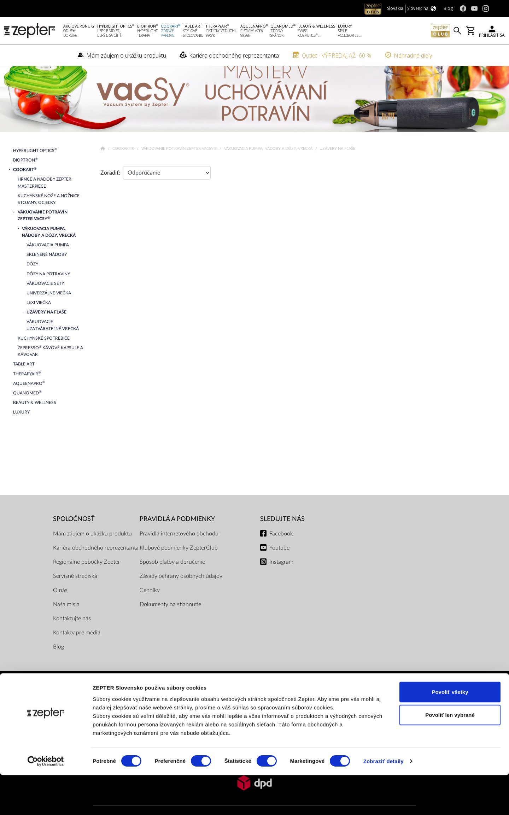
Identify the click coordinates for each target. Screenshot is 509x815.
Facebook (281, 547)
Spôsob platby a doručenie (172, 575)
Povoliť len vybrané (450, 755)
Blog (58, 660)
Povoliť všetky (450, 731)
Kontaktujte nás (72, 632)
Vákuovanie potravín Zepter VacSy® (179, 162)
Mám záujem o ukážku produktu (92, 547)
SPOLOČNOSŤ (74, 532)
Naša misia (66, 618)
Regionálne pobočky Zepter (86, 575)
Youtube (279, 561)
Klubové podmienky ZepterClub (179, 561)
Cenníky (150, 603)
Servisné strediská (75, 589)
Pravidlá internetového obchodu (179, 547)
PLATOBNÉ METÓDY (254, 708)
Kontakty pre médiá (76, 646)
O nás (60, 603)
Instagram (281, 575)
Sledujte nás (282, 532)
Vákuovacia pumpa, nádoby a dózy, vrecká (269, 162)
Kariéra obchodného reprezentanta (96, 561)
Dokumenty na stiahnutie (170, 618)
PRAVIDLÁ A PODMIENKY (177, 532)
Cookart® (123, 162)
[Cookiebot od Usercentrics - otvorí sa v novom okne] (46, 801)
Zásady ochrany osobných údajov (181, 589)
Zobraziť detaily (383, 801)
